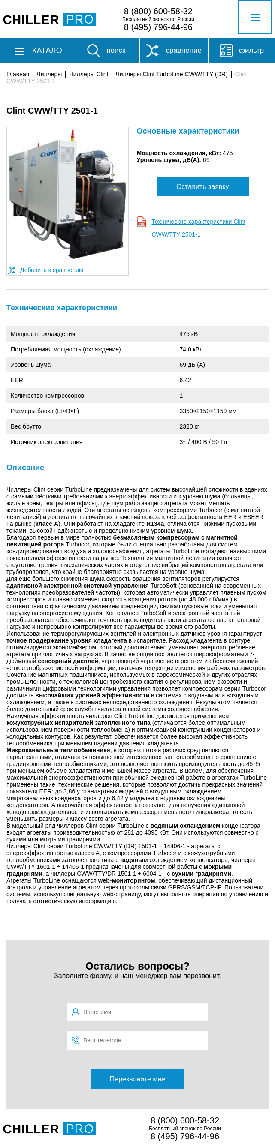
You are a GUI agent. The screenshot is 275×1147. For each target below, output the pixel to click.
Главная (17, 74)
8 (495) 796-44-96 (158, 27)
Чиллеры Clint (88, 74)
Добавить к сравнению (51, 270)
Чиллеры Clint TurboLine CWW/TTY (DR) (171, 74)
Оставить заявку (202, 186)
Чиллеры (49, 74)
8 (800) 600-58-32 (158, 11)
